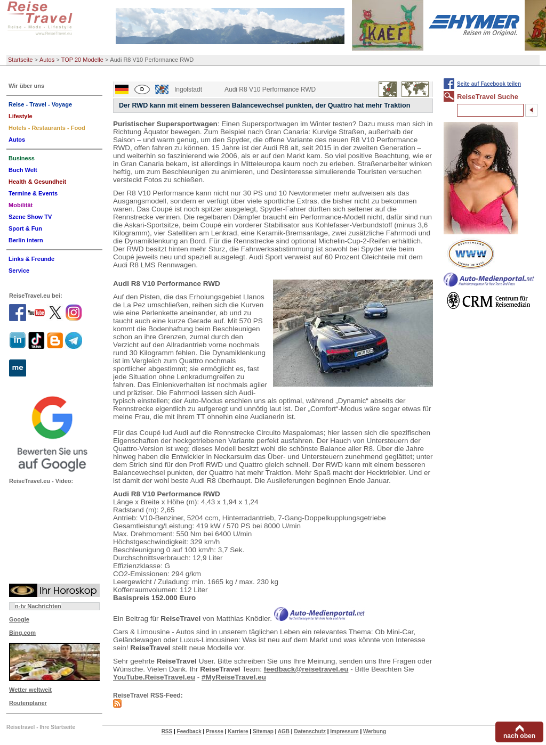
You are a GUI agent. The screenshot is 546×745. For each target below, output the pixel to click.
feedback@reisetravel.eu (306, 669)
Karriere (238, 731)
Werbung (374, 731)
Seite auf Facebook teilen (489, 84)
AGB (284, 731)
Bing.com (22, 632)
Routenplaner (28, 703)
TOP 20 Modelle (82, 59)
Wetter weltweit (30, 689)
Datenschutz (309, 731)
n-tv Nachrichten (38, 606)
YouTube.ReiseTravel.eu (154, 677)
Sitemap (263, 731)
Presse (214, 731)
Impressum (344, 731)
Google (19, 619)
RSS (167, 731)
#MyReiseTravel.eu (234, 677)
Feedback (189, 731)
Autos (46, 59)
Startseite (20, 59)
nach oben (519, 736)
